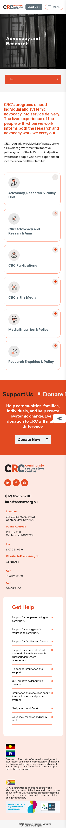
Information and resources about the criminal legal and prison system (31, 696)
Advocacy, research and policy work (29, 718)
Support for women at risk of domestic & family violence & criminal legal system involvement (29, 655)
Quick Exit (33, 6)
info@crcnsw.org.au (21, 502)
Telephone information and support (27, 670)
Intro (11, 79)
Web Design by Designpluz (31, 826)
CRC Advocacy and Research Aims (24, 231)
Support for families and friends (30, 641)
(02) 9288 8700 (18, 496)
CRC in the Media (22, 297)
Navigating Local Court (25, 708)
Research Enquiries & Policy (31, 362)
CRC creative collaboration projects (27, 682)
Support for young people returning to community (27, 631)
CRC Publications (22, 265)
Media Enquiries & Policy (28, 329)
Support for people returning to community (30, 619)
